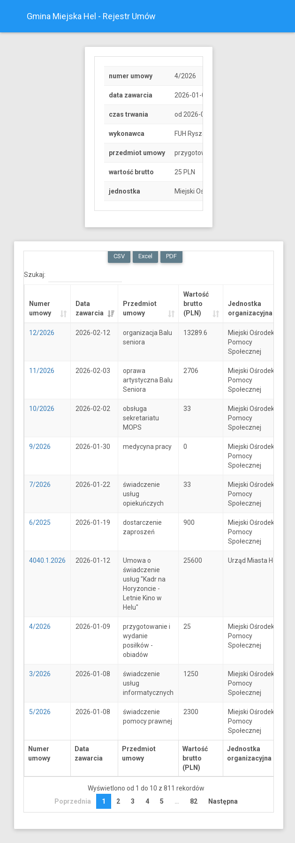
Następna (223, 801)
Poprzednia (72, 801)
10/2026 (41, 408)
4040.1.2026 (47, 560)
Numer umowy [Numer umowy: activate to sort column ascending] (40, 308)
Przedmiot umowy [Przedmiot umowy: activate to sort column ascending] (140, 308)
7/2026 (40, 484)
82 (193, 801)
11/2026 (41, 370)
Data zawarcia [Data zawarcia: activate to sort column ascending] (90, 308)
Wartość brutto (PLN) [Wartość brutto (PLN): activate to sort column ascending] (196, 304)
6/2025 (40, 522)
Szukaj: (73, 275)
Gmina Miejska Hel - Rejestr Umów (91, 16)
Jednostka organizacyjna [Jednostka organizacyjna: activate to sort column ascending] (250, 308)
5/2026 (40, 712)
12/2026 (41, 332)
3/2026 (40, 674)
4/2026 (40, 626)
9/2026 (40, 446)
